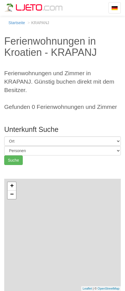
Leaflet (87, 288)
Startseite (16, 22)
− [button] (12, 195)
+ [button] (12, 186)
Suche (13, 160)
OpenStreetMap (108, 288)
